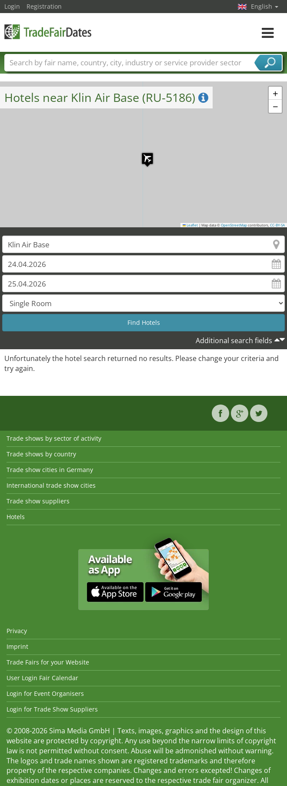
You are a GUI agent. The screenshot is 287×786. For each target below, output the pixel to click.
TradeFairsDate (47, 31)
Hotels (16, 517)
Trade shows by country (41, 454)
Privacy (17, 631)
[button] (143, 154)
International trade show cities (51, 485)
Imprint (17, 646)
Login (12, 6)
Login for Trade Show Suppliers (52, 709)
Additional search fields (234, 340)
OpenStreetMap (234, 225)
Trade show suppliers (38, 501)
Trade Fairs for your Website (48, 662)
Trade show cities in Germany (50, 470)
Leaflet (190, 225)
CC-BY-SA (277, 225)
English (264, 6)
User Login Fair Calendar (42, 678)
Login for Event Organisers (45, 693)
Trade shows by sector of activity (54, 438)
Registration (44, 6)
